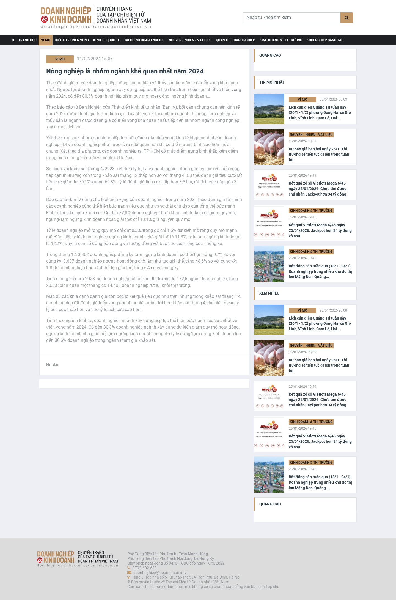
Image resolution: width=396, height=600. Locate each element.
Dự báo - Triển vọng (72, 40)
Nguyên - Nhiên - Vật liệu (190, 40)
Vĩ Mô (45, 40)
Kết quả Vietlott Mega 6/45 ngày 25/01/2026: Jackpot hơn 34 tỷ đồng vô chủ (320, 230)
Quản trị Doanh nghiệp (235, 40)
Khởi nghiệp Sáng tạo (325, 40)
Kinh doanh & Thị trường (281, 40)
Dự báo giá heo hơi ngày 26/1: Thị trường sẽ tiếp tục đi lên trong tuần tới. (319, 154)
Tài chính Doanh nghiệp (144, 40)
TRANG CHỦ (27, 40)
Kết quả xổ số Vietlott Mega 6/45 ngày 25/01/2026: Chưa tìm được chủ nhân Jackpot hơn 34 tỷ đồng (317, 188)
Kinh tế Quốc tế (106, 40)
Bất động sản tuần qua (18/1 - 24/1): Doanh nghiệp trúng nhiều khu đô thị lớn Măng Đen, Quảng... (320, 271)
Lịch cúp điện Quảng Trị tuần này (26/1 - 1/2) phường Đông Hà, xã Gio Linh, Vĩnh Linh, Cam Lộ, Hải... (320, 112)
